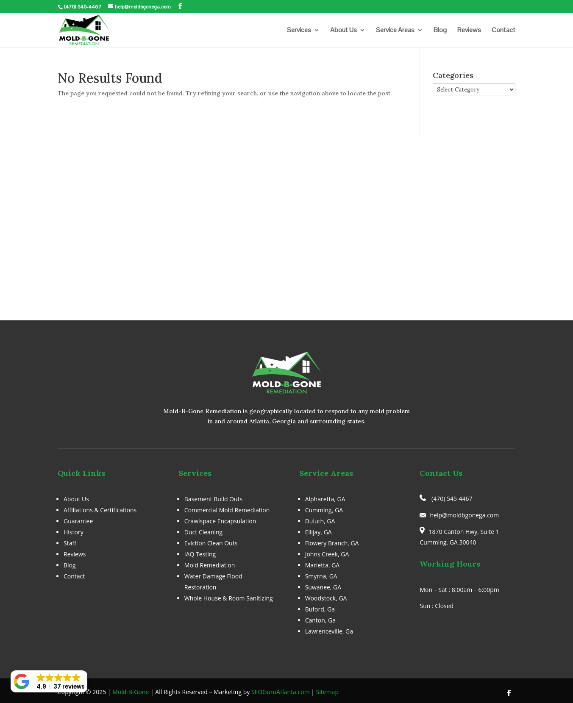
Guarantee (78, 521)
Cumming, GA (324, 510)
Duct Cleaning (203, 532)
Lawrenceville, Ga (329, 631)
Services (299, 30)
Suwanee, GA (323, 587)
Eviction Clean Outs (211, 543)
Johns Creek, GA (327, 554)
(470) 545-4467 (82, 6)
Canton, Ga (320, 620)
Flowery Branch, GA (332, 543)
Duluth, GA (320, 521)
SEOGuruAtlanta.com (280, 692)
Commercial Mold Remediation (227, 510)
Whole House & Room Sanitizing (228, 598)
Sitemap (327, 692)
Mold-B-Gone (130, 692)
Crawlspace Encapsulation (220, 521)
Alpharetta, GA (325, 499)
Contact (503, 30)
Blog (440, 30)
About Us (343, 30)
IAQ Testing (200, 554)
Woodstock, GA (326, 598)
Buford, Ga (320, 609)
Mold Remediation (209, 565)
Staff (70, 543)
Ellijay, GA (318, 532)
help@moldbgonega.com (464, 515)
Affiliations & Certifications (100, 510)
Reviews (469, 30)
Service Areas (395, 30)
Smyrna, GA (321, 576)
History (73, 532)
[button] (49, 681)
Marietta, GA (322, 565)
